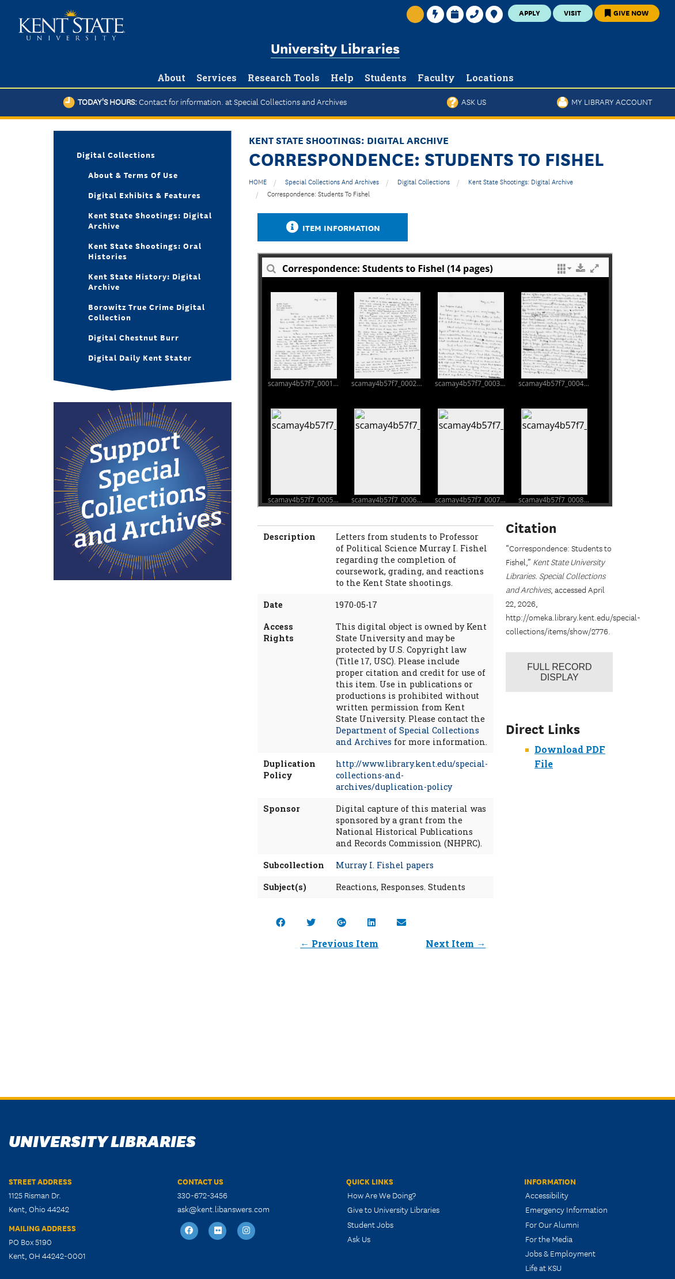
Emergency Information (566, 1209)
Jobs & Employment (560, 1253)
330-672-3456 (202, 1195)
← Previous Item (339, 943)
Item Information (333, 227)
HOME (258, 181)
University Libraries (335, 47)
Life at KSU (543, 1267)
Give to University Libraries (393, 1209)
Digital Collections (423, 181)
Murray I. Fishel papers (385, 865)
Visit (572, 12)
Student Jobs (370, 1224)
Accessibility (546, 1195)
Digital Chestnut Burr (133, 337)
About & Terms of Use (133, 174)
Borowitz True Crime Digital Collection (146, 311)
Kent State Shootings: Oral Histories (145, 250)
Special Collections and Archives (332, 181)
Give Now (627, 12)
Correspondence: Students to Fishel (318, 193)
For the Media (548, 1238)
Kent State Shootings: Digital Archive (520, 181)
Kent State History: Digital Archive (144, 281)
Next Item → (456, 943)
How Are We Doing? (381, 1195)
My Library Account (604, 101)
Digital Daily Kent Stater (140, 357)
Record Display (559, 672)
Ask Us (466, 101)
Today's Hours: (205, 101)
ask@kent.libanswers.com (223, 1208)
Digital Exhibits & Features (144, 195)
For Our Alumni (552, 1224)
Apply (529, 12)
